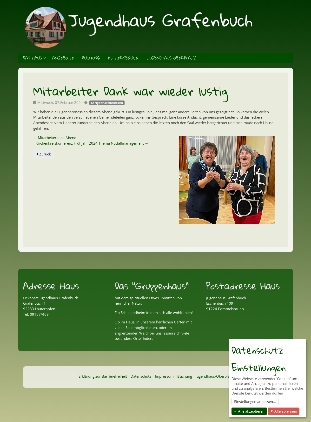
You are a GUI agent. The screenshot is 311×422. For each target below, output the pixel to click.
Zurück (43, 154)
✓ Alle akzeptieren (249, 411)
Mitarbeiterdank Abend (54, 137)
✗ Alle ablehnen (283, 411)
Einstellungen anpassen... (255, 401)
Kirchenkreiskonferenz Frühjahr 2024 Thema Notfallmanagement (92, 143)
